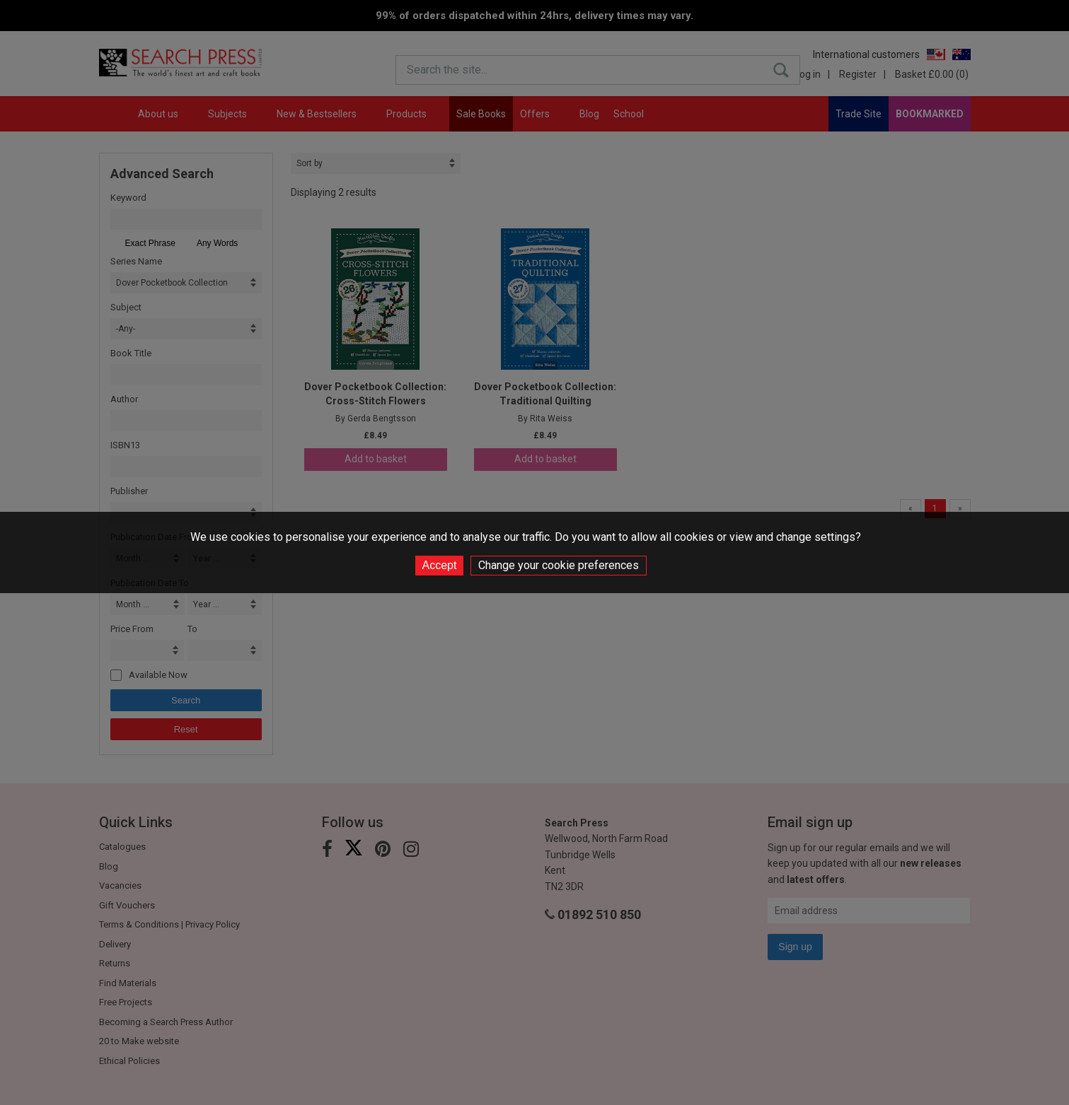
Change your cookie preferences (558, 565)
